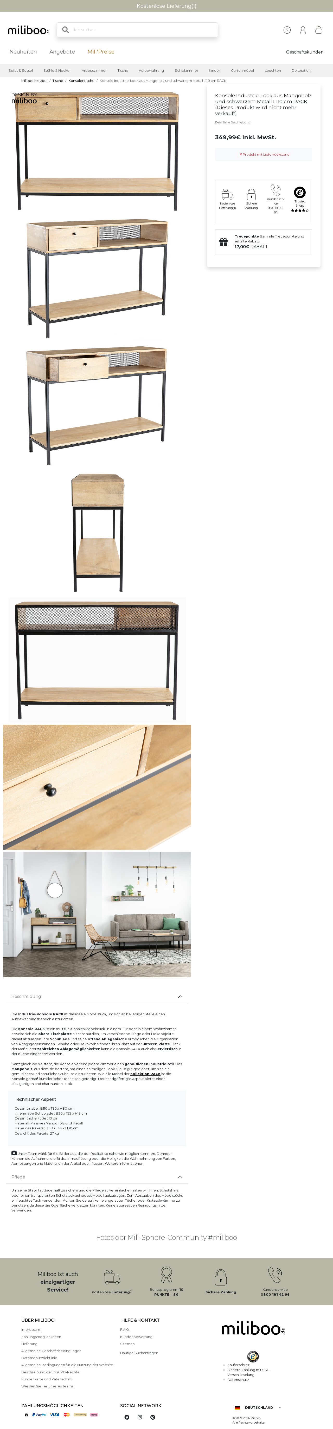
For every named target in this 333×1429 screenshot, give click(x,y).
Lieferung (29, 1344)
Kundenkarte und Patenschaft (46, 1379)
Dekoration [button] (301, 71)
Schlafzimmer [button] (186, 71)
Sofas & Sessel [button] (21, 71)
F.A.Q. (125, 1330)
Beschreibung (26, 996)
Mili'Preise (100, 52)
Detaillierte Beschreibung (233, 122)
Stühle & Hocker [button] (57, 71)
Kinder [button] (214, 71)
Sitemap (127, 1344)
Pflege (18, 1177)
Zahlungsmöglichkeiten (41, 1337)
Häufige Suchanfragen (139, 1353)
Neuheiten (23, 52)
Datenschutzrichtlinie (39, 1358)
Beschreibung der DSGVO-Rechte (50, 1372)
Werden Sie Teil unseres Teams (47, 1386)
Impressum (30, 1330)
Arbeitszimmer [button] (94, 71)
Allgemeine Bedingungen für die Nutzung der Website (67, 1365)
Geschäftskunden (305, 52)
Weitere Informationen (124, 1163)
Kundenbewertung (136, 1337)
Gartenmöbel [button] (242, 71)
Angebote (62, 52)
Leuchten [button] (273, 71)
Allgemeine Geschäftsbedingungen (51, 1351)
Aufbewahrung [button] (151, 71)
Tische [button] (123, 71)
